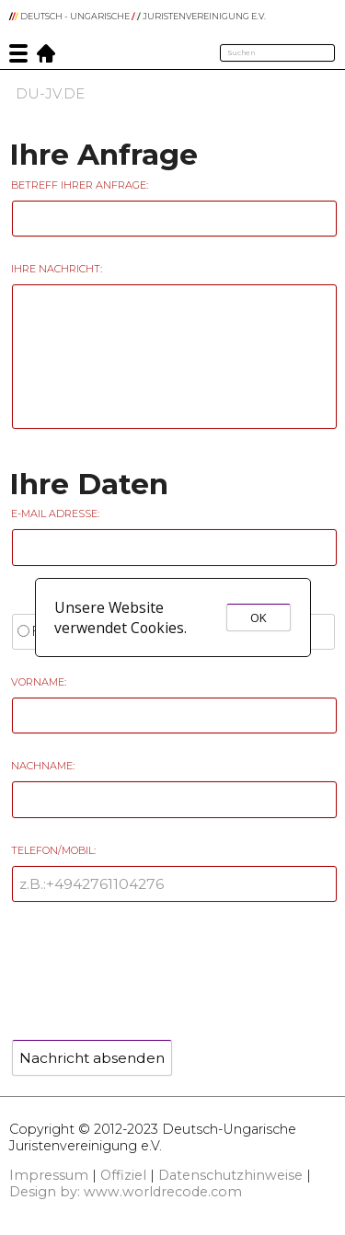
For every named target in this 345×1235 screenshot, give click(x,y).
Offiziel (123, 1175)
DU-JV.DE (50, 93)
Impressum (48, 1175)
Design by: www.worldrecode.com (125, 1191)
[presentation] (149, 964)
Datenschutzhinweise (230, 1175)
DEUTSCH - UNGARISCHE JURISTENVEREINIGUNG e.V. (137, 16)
